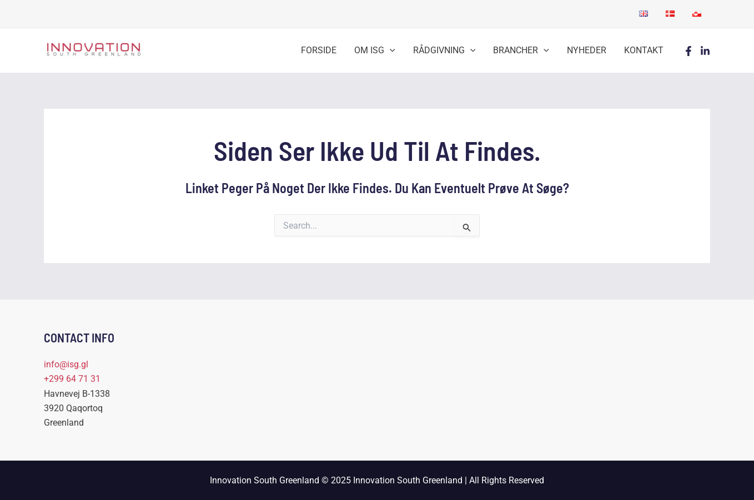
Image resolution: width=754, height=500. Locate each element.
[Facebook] (688, 51)
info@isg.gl (66, 364)
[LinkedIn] (705, 51)
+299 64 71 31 (72, 378)
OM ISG (374, 50)
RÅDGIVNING (444, 50)
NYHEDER (586, 50)
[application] (389, 50)
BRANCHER (521, 50)
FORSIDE (318, 50)
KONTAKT (643, 50)
